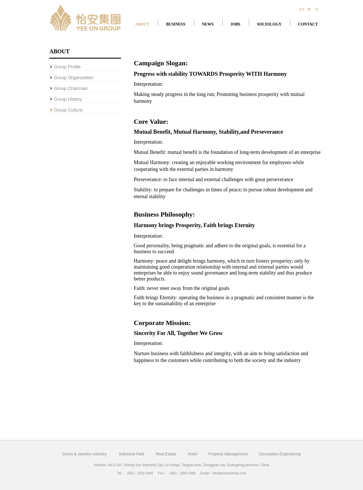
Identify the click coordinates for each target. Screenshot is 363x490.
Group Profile (67, 66)
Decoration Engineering (280, 454)
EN (301, 9)
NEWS (208, 24)
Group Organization (74, 77)
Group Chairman (70, 88)
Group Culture (68, 110)
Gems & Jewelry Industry (85, 454)
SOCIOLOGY (269, 24)
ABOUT (142, 24)
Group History (68, 99)
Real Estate (166, 454)
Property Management (228, 454)
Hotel (192, 454)
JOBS (235, 24)
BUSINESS (175, 24)
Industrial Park (131, 454)
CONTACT (308, 24)
